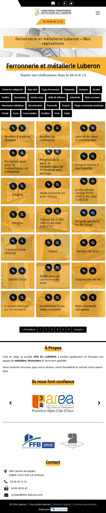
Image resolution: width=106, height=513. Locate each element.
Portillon (45, 113)
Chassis (18, 194)
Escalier (96, 89)
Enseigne (83, 89)
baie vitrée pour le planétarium (86, 138)
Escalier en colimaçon (47, 138)
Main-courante (92, 97)
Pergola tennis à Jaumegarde (86, 166)
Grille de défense (56, 97)
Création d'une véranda (15, 251)
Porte (15, 113)
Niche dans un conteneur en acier (50, 279)
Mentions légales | (63, 504)
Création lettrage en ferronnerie (16, 307)
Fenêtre (5, 97)
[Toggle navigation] (98, 12)
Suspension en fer (88, 279)
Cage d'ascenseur (50, 89)
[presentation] (10, 403)
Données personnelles (85, 504)
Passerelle (52, 105)
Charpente (69, 89)
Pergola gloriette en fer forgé (87, 222)
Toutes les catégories (12, 89)
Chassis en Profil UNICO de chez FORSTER (51, 223)
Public (67, 113)
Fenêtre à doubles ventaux (17, 138)
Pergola (66, 105)
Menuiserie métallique (13, 105)
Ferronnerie (20, 97)
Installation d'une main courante (52, 307)
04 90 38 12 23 (18, 481)
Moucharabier (35, 105)
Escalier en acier (88, 251)
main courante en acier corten (52, 194)
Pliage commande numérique (89, 105)
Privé (57, 113)
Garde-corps (36, 97)
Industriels (75, 97)
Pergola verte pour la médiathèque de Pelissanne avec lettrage (51, 166)
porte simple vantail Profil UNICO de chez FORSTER (86, 195)
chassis (53, 251)
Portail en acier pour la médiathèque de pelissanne (16, 166)
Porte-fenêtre (30, 113)
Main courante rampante (85, 307)
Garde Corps (18, 279)
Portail (5, 113)
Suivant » (79, 329)
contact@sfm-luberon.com (27, 494)
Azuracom (59, 509)
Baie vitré (32, 89)
